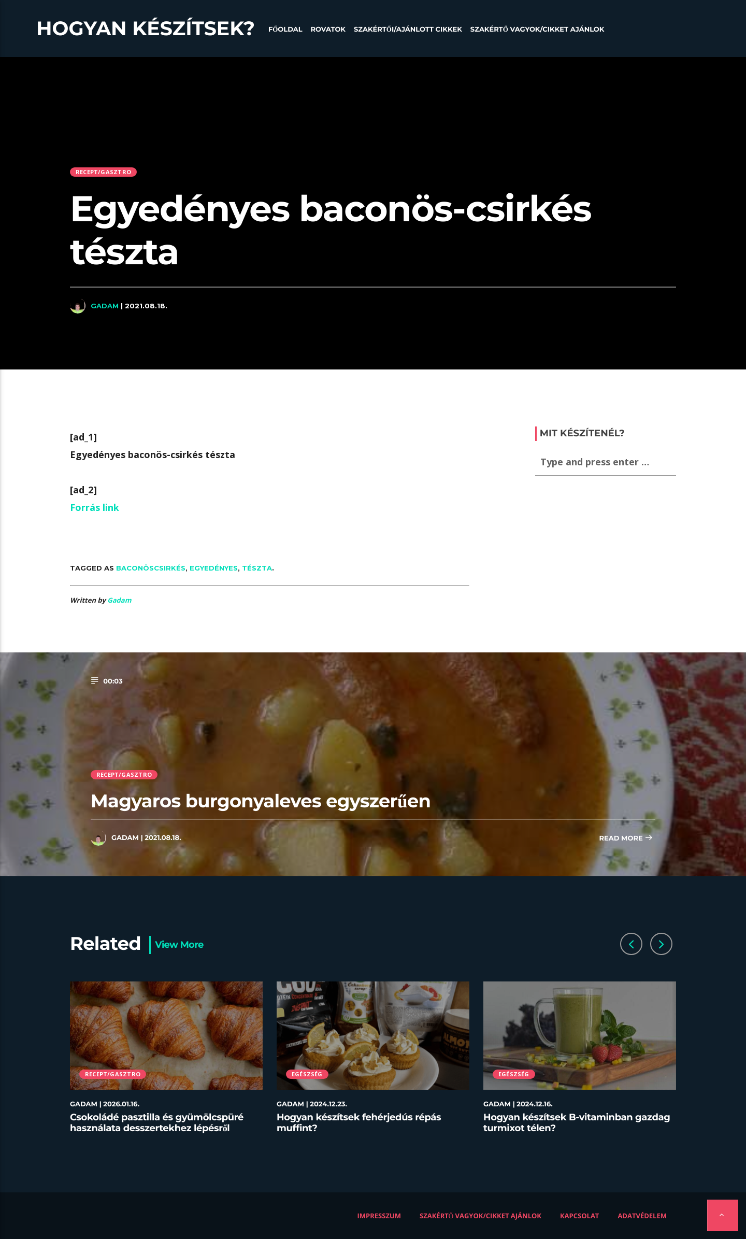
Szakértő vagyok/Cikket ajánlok (537, 29)
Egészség (307, 1074)
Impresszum (379, 1215)
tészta (257, 568)
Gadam (105, 306)
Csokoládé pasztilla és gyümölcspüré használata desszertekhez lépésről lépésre (156, 1128)
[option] (166, 1063)
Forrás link (94, 507)
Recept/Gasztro (103, 172)
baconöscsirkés (150, 568)
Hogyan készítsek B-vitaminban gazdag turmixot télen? (576, 1123)
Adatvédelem (642, 1215)
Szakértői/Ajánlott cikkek (408, 29)
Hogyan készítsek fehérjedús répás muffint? (359, 1123)
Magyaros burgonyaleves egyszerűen (261, 801)
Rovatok (328, 29)
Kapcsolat (579, 1215)
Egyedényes (214, 568)
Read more (626, 839)
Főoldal (285, 29)
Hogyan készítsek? (145, 28)
